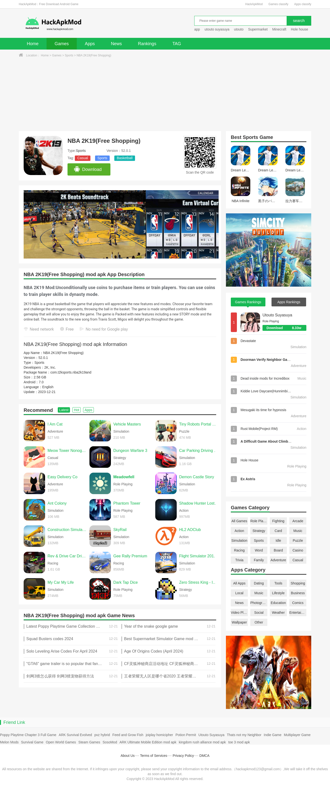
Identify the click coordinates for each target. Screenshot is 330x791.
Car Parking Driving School (199, 450)
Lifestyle (278, 593)
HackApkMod (253, 4)
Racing (239, 550)
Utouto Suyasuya (277, 315)
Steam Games (89, 742)
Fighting (278, 521)
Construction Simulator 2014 (67, 530)
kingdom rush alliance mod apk (202, 742)
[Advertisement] (165, 94)
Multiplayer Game (297, 735)
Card (278, 531)
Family (259, 560)
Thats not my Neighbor (244, 735)
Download (88, 169)
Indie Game (272, 735)
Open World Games (61, 742)
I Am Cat (55, 424)
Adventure (278, 560)
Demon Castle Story (196, 477)
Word (259, 550)
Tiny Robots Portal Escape (199, 424)
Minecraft (279, 29)
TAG (176, 43)
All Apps (239, 583)
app (197, 29)
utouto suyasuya (216, 29)
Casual (82, 158)
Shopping (298, 583)
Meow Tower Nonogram (67, 450)
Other (258, 622)
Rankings (147, 43)
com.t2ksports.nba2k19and (70, 372)
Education (278, 603)
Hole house (300, 29)
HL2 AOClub (190, 530)
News (116, 43)
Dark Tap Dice (125, 582)
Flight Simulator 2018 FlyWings (199, 556)
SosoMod (110, 742)
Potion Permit (185, 735)
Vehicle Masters (127, 424)
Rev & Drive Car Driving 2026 (67, 556)
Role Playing (258, 521)
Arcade (297, 521)
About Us (128, 756)
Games (62, 43)
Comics (298, 603)
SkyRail (119, 530)
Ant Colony (57, 503)
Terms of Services (153, 756)
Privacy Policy (183, 756)
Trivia (239, 560)
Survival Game (32, 742)
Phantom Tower (126, 503)
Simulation (239, 540)
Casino (297, 550)
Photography (258, 603)
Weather (278, 612)
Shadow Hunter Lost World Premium (199, 503)
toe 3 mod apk (239, 742)
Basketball (125, 158)
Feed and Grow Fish (127, 735)
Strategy (258, 531)
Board (278, 550)
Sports (69, 55)
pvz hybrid (102, 735)
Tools (278, 583)
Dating (259, 583)
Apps (90, 43)
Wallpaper (239, 622)
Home (33, 43)
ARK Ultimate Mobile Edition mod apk (147, 742)
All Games (239, 521)
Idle (278, 540)
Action (239, 531)
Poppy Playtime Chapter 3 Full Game (28, 735)
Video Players (239, 612)
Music (297, 531)
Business (298, 593)
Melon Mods (9, 742)
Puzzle (298, 540)
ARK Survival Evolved (75, 735)
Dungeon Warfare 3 (130, 450)
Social (258, 612)
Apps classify (302, 4)
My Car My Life (61, 582)
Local (239, 593)
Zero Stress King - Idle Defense (199, 582)
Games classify (278, 4)
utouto (238, 29)
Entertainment (297, 612)
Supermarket (258, 29)
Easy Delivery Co (63, 477)
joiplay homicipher (159, 735)
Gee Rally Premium (130, 556)
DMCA (204, 756)
